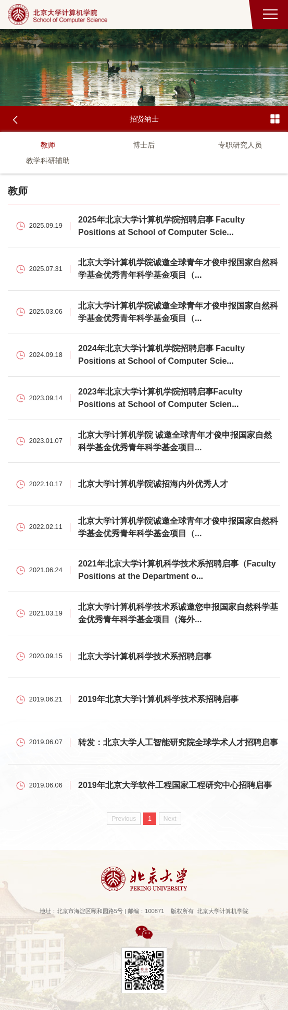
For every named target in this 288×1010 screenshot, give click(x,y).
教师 (48, 145)
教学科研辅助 (48, 160)
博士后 (144, 145)
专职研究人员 (240, 145)
